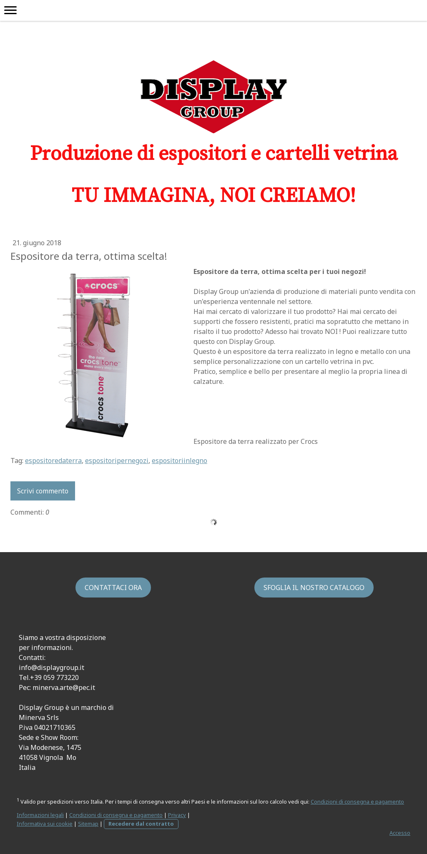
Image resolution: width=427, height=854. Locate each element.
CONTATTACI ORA (113, 587)
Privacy (177, 815)
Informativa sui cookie (45, 823)
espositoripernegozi (116, 460)
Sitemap (88, 823)
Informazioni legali (40, 815)
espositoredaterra (53, 460)
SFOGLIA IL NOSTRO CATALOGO (314, 587)
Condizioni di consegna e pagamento (357, 801)
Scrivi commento (42, 490)
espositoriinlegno (179, 460)
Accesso (399, 833)
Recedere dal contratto (141, 823)
